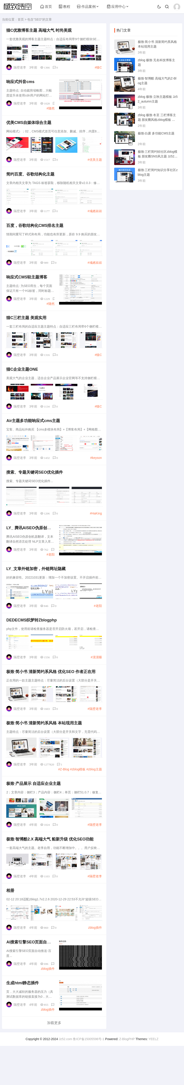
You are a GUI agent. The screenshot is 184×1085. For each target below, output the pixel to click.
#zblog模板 (76, 797)
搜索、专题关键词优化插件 (36, 491)
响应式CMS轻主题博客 (28, 288)
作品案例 (86, 6)
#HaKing (95, 531)
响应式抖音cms (22, 85)
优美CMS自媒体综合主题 (30, 128)
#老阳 (49, 575)
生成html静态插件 (24, 1021)
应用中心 (116, 6)
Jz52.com (65, 1078)
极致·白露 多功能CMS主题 (156, 133)
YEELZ (153, 1078)
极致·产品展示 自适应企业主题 (35, 813)
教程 (64, 6)
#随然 (49, 111)
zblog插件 (94, 961)
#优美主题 (94, 164)
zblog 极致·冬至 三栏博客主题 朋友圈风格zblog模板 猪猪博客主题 (157, 119)
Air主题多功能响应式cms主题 (34, 437)
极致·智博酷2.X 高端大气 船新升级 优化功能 (51, 871)
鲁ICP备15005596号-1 (88, 1078)
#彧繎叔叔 (94, 218)
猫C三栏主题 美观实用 (28, 331)
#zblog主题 (93, 797)
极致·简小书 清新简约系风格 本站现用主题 (45, 751)
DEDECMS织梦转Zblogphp (33, 645)
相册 (12, 924)
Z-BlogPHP (127, 1078)
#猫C (97, 68)
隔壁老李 (21, 68)
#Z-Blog (62, 797)
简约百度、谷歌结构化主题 (32, 181)
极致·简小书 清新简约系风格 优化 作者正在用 (52, 698)
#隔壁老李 (94, 735)
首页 (46, 6)
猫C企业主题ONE (23, 384)
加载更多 (54, 1062)
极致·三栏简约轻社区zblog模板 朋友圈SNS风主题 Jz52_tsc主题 (157, 156)
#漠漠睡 (95, 681)
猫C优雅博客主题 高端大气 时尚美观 (40, 31)
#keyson (95, 474)
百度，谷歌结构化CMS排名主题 (36, 234)
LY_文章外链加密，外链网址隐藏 (37, 591)
